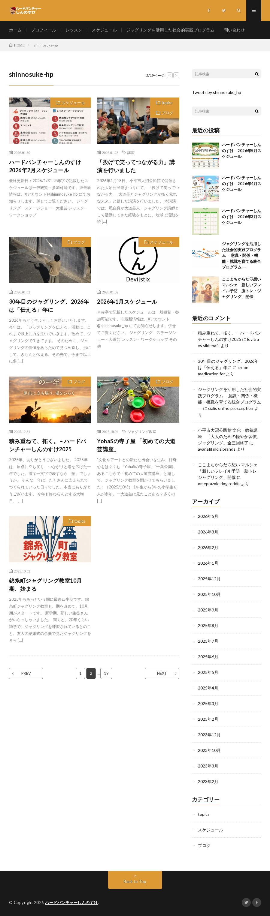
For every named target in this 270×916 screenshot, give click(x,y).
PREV (26, 673)
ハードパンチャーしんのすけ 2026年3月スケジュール (241, 216)
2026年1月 (208, 563)
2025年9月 (208, 609)
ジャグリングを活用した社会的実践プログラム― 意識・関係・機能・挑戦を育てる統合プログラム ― (241, 255)
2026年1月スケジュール (127, 301)
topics (167, 102)
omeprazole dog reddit (219, 483)
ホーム (15, 29)
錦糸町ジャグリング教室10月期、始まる (45, 584)
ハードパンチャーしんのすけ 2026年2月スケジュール (48, 166)
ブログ (167, 112)
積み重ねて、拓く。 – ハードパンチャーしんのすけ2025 (47, 445)
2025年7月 (208, 641)
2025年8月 (208, 625)
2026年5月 (208, 516)
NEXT (162, 673)
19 (106, 673)
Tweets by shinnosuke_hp (216, 92)
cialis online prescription (230, 408)
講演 (131, 152)
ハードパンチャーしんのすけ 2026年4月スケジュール (241, 183)
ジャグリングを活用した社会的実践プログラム (170, 29)
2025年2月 (208, 719)
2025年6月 (208, 656)
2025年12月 (209, 578)
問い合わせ (234, 29)
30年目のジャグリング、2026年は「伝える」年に (49, 305)
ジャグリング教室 (141, 431)
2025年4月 (208, 687)
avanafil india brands (216, 449)
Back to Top (135, 881)
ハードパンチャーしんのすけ (71, 902)
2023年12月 (209, 734)
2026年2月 (208, 547)
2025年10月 (209, 594)
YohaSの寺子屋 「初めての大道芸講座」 (136, 445)
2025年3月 (208, 703)
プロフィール (43, 29)
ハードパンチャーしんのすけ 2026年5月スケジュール (241, 150)
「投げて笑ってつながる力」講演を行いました (136, 166)
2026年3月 (208, 531)
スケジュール (104, 29)
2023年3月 (208, 765)
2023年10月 (209, 750)
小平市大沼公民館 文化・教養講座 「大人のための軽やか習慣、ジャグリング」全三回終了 (229, 436)
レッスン (73, 29)
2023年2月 (208, 781)
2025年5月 (208, 672)
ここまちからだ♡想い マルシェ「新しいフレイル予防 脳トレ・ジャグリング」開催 (229, 471)
